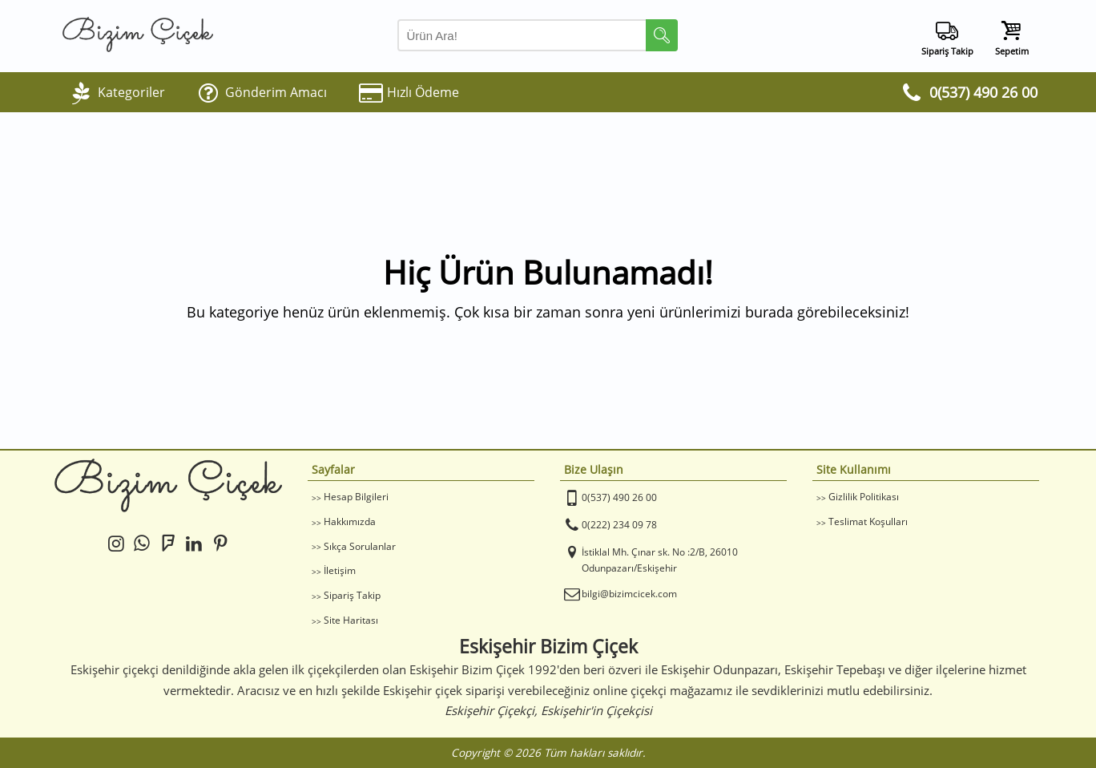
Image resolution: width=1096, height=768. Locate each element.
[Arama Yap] (537, 35)
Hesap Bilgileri (356, 496)
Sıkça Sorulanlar (360, 546)
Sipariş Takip (352, 595)
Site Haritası (351, 620)
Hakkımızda (350, 521)
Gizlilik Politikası (863, 496)
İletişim (340, 570)
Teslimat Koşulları (868, 521)
